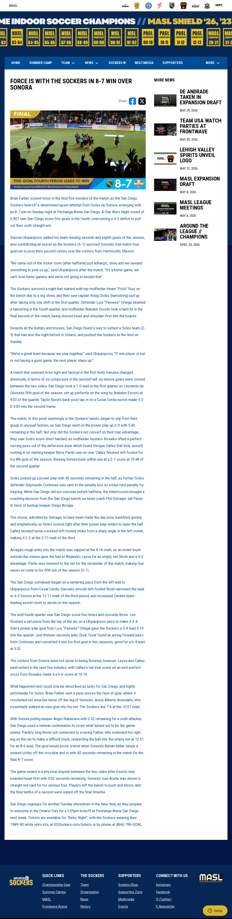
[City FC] (148, 5)
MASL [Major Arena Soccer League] (13, 6)
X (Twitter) (164, 899)
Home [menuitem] (15, 63)
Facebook (163, 892)
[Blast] (137, 5)
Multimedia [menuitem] (144, 63)
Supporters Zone (130, 892)
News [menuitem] (92, 63)
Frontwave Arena (54, 906)
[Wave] (219, 5)
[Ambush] (125, 5)
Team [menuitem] (68, 63)
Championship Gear (56, 885)
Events (123, 906)
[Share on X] (142, 101)
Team (84, 885)
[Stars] (195, 5)
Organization (89, 892)
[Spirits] (183, 5)
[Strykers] (207, 5)
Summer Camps (54, 892)
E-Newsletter (165, 906)
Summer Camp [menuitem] (40, 63)
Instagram (163, 885)
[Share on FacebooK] (132, 101)
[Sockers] (172, 5)
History (85, 906)
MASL (46, 899)
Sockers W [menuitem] (117, 63)
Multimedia (126, 899)
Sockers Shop (128, 885)
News (84, 899)
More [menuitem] (213, 63)
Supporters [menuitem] (172, 63)
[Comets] (160, 5)
